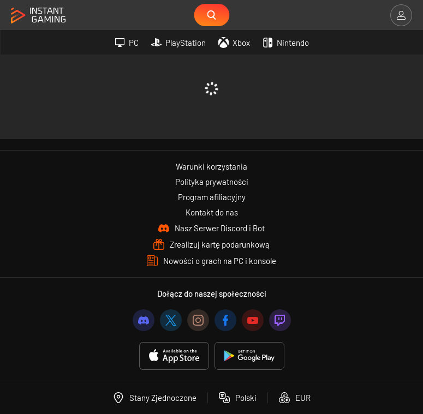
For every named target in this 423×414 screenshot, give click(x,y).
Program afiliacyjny (212, 197)
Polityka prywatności (211, 182)
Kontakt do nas (212, 212)
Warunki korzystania (211, 166)
